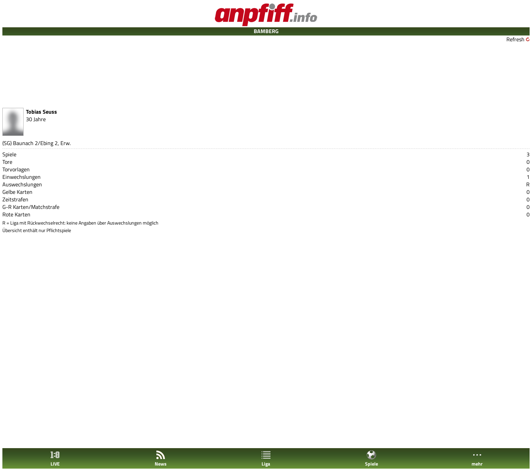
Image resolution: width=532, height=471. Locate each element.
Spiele (371, 458)
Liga (266, 458)
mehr (477, 458)
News (161, 458)
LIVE (55, 458)
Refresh (515, 39)
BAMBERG (266, 31)
